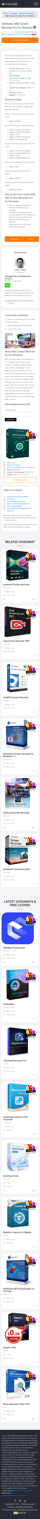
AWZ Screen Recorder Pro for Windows (15, 34)
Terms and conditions (14, 506)
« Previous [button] (14, 239)
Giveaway (18, 32)
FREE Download (20, 480)
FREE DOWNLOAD (20, 40)
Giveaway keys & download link (18, 497)
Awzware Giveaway (29, 32)
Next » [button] (31, 239)
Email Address (10, 410)
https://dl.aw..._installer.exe (18, 78)
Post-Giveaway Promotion (16, 501)
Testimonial (11, 499)
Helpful (10, 303)
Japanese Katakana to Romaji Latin (15, 1495)
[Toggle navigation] (35, 4)
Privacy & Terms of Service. (23, 1491)
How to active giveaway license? (18, 504)
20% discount (14, 109)
